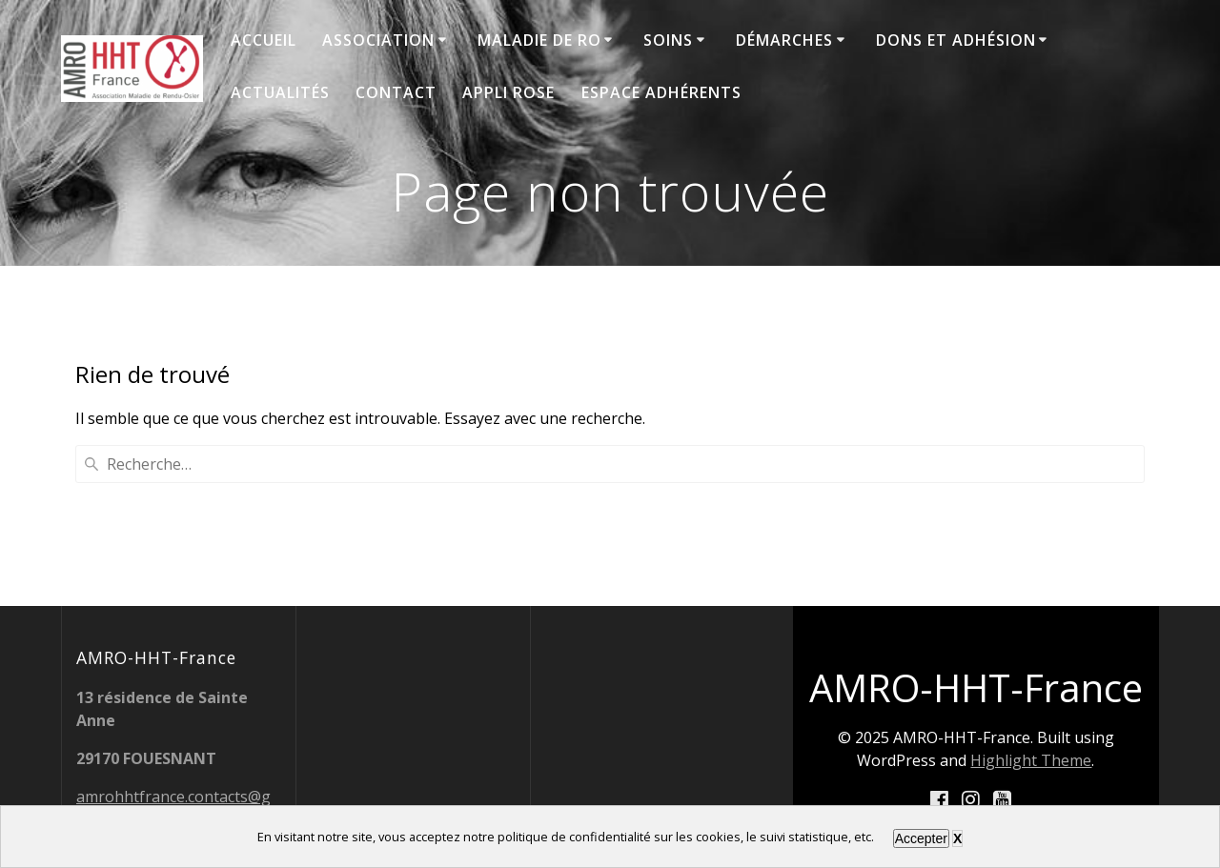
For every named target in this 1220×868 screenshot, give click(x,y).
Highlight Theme (1030, 760)
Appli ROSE (508, 92)
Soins (668, 40)
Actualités (280, 92)
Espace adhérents (661, 92)
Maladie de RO (539, 40)
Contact (396, 92)
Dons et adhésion (956, 40)
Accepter (921, 838)
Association (378, 40)
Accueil (263, 40)
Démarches (784, 40)
